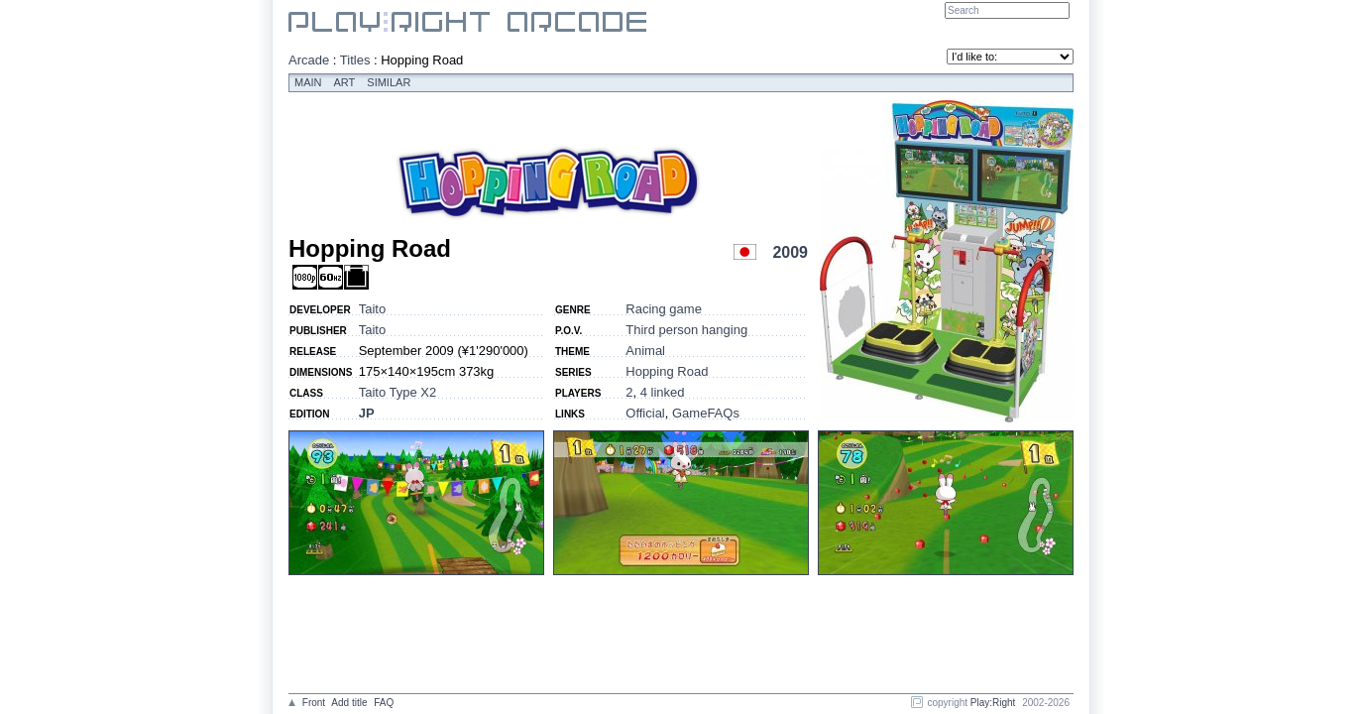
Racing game (663, 308)
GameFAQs (705, 413)
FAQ (384, 702)
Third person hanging (686, 329)
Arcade (308, 60)
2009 (790, 252)
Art (345, 82)
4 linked (662, 392)
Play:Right (993, 702)
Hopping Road (666, 371)
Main (308, 82)
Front (313, 702)
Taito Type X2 (398, 392)
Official (645, 413)
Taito (372, 308)
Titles (355, 60)
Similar (388, 82)
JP (367, 413)
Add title (349, 702)
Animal (645, 350)
